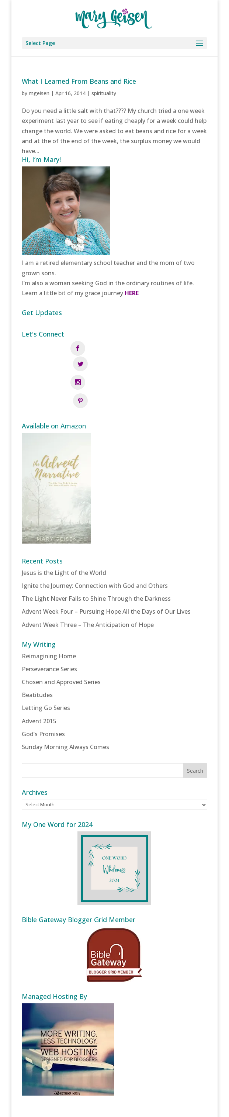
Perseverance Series (49, 635)
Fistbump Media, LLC (154, 1106)
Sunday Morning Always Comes (65, 713)
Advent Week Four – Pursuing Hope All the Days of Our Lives (106, 577)
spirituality (103, 93)
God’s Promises (43, 700)
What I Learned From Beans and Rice (79, 81)
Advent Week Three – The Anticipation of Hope (88, 590)
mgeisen (39, 93)
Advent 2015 (39, 687)
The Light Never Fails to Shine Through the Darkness (96, 565)
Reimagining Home (49, 622)
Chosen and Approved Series (61, 648)
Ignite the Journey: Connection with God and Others (95, 552)
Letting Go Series (46, 674)
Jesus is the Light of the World (64, 538)
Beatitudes (37, 661)
